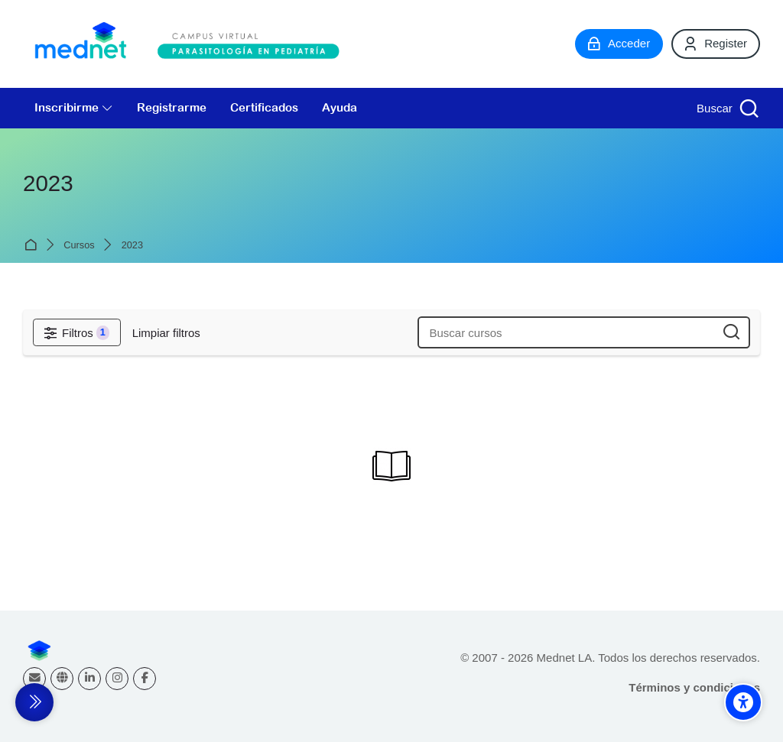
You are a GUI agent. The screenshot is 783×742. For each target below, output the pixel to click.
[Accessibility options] (743, 702)
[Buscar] (726, 108)
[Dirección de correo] (34, 678)
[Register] (715, 43)
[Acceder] (619, 43)
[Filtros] (77, 332)
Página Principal (33, 245)
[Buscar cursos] (731, 332)
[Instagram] (117, 678)
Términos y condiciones (694, 687)
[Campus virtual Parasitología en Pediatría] (191, 44)
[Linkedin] (89, 678)
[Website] (61, 678)
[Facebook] (144, 678)
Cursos (78, 246)
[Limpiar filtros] (166, 333)
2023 (132, 246)
